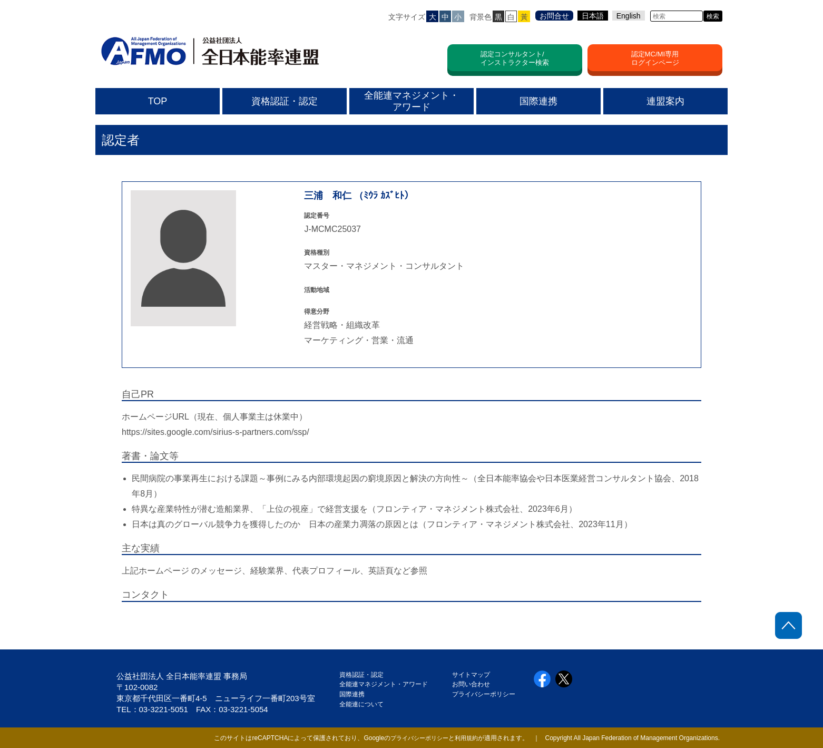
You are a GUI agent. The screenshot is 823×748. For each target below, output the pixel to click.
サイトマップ (471, 674)
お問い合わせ (471, 684)
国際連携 (355, 694)
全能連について (361, 704)
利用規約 (465, 738)
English (628, 16)
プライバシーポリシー (483, 694)
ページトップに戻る (788, 625)
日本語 (593, 16)
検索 (713, 16)
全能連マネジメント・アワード (383, 684)
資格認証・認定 (361, 674)
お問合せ (554, 16)
